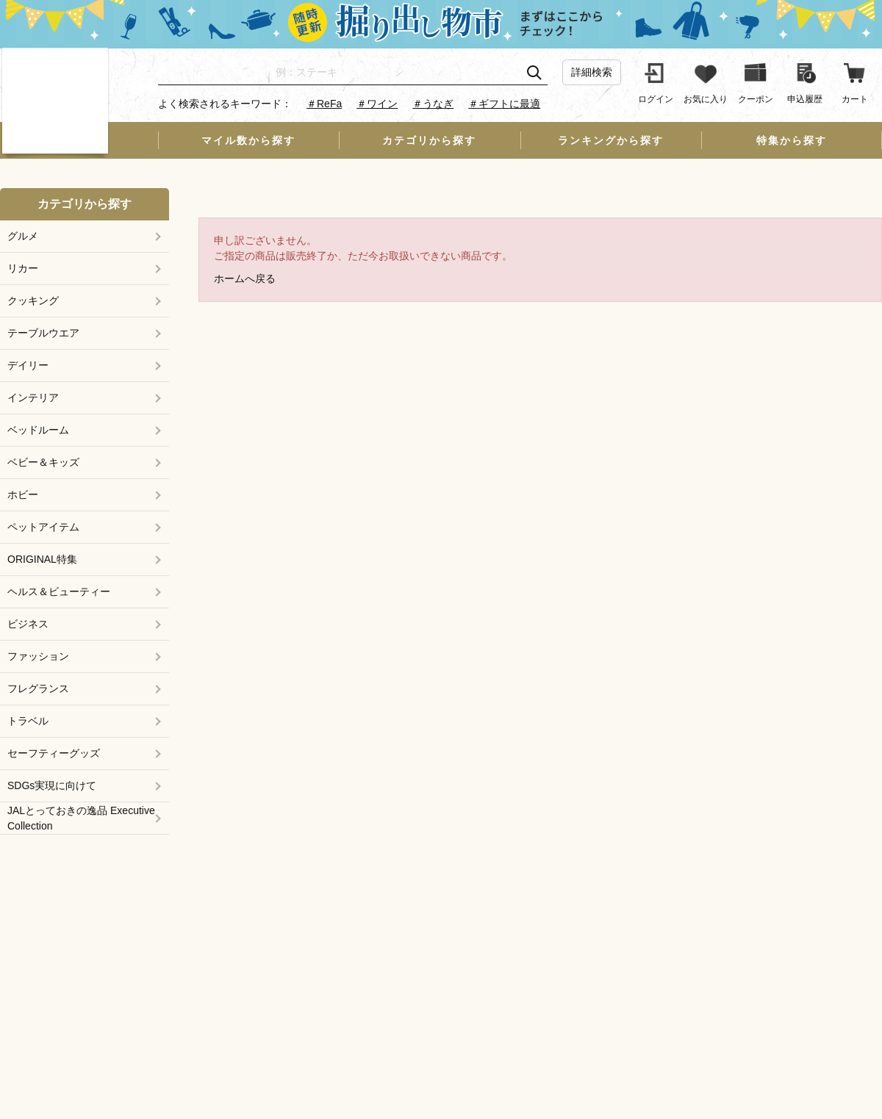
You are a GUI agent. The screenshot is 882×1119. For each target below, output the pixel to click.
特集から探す (791, 140)
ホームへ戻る (245, 278)
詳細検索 (591, 72)
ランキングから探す (611, 140)
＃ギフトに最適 (504, 103)
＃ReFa (324, 103)
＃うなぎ (432, 103)
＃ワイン (377, 103)
